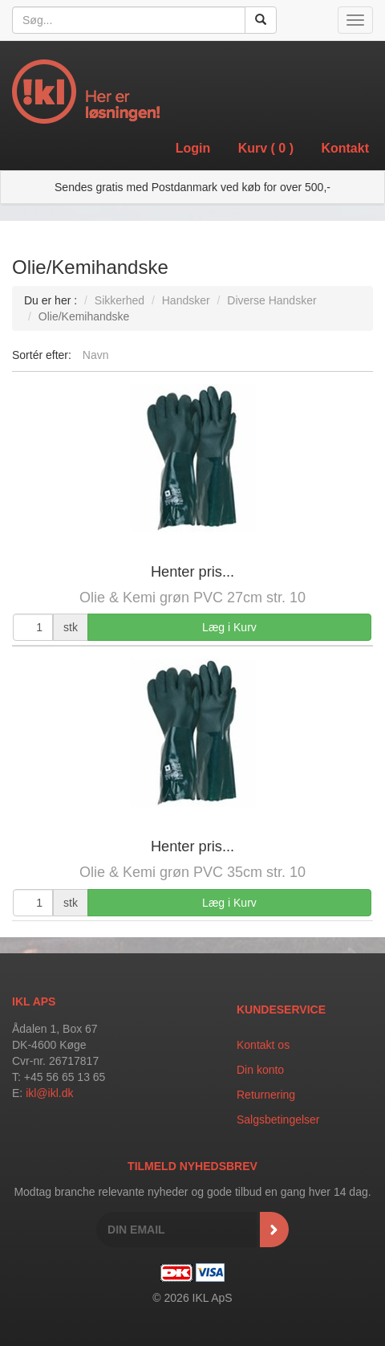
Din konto (260, 1069)
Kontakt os (263, 1044)
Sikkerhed (119, 300)
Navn (96, 355)
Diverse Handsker (271, 300)
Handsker (186, 300)
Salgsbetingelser (278, 1119)
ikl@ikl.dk (49, 1093)
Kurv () (266, 148)
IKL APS (33, 1001)
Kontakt (345, 148)
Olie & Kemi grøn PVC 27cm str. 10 (192, 597)
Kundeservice (281, 1009)
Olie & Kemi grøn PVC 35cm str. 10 (192, 872)
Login (193, 148)
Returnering (266, 1094)
